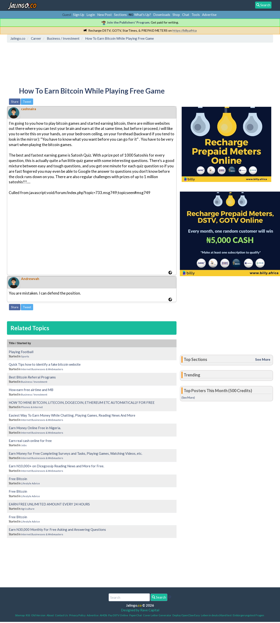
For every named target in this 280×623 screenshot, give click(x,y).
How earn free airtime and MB (31, 390)
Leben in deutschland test (216, 615)
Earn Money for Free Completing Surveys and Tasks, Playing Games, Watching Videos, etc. (75, 453)
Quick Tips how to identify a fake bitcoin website (45, 364)
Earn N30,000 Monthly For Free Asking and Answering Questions (57, 529)
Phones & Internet (32, 407)
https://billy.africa (184, 30)
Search (159, 597)
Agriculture (27, 508)
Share (14, 101)
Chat (185, 15)
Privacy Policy (77, 615)
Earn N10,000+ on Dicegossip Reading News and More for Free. (56, 466)
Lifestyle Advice (30, 483)
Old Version (38, 615)
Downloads (161, 15)
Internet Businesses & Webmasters (42, 369)
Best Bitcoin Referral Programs (32, 377)
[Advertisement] (90, 64)
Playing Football (21, 352)
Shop (176, 15)
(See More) (188, 397)
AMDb (103, 615)
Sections (120, 15)
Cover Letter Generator (157, 615)
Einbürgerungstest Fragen (248, 615)
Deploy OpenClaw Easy (186, 615)
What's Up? (142, 15)
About (50, 615)
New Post (104, 15)
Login (90, 15)
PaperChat (135, 615)
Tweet (27, 101)
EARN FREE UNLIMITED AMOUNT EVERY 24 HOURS (49, 504)
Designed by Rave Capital (140, 610)
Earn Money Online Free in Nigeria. (35, 428)
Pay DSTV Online (118, 615)
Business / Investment (34, 381)
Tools (196, 15)
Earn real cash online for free (30, 441)
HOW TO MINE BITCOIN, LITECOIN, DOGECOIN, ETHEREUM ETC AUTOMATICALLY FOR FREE (82, 402)
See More (262, 359)
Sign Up (78, 15)
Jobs (24, 445)
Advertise (209, 15)
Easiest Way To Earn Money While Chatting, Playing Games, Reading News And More (72, 415)
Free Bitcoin (18, 479)
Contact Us (61, 615)
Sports (25, 356)
